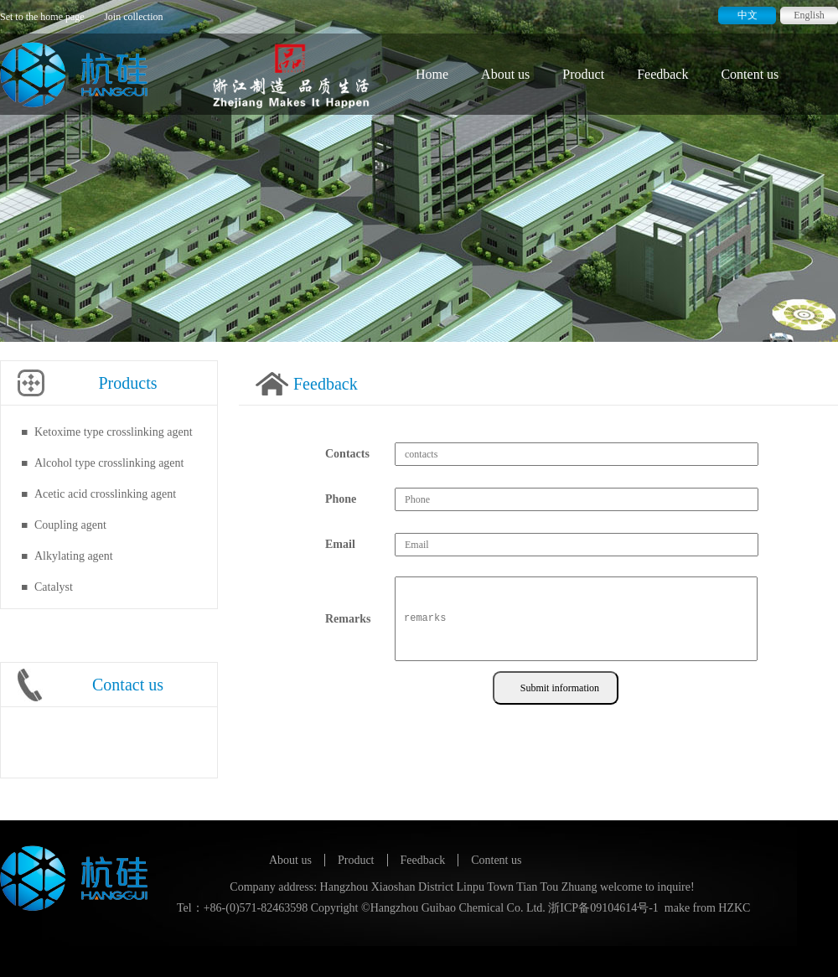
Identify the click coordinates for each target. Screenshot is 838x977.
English (809, 15)
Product (583, 74)
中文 (747, 15)
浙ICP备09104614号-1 (603, 908)
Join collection (133, 17)
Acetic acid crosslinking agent (105, 494)
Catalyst (53, 587)
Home (432, 74)
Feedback (662, 74)
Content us (750, 74)
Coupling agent (70, 525)
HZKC (734, 908)
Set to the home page (42, 17)
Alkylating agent (73, 556)
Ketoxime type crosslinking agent (113, 432)
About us (505, 74)
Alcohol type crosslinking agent (109, 463)
